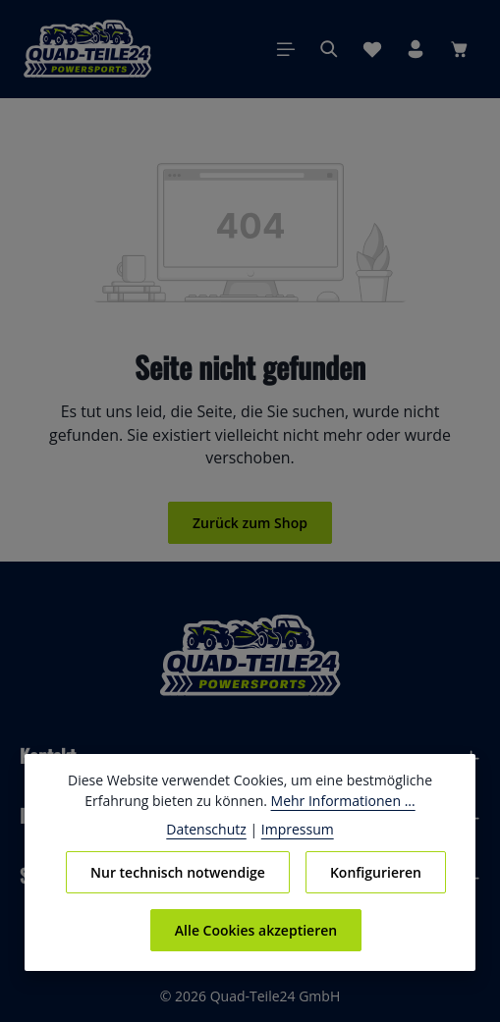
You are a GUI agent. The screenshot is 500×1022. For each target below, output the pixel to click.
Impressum (294, 828)
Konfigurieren (374, 872)
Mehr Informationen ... (338, 800)
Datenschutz (210, 828)
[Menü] (286, 49)
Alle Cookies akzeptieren (256, 930)
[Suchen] (329, 49)
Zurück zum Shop (250, 522)
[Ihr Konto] (415, 49)
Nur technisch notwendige (178, 872)
